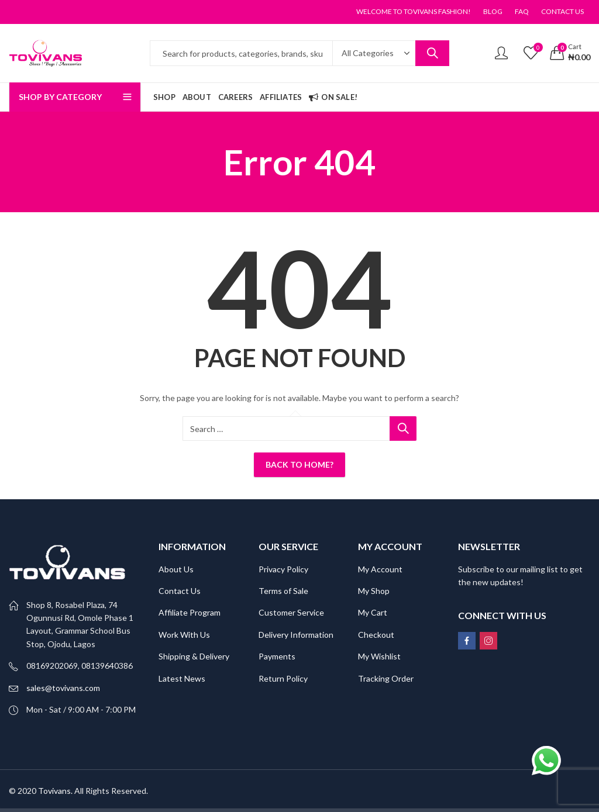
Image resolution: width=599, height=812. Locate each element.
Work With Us (184, 635)
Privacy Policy (283, 569)
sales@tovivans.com (63, 688)
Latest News (182, 678)
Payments (277, 656)
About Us (176, 569)
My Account (380, 569)
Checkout (376, 635)
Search (432, 53)
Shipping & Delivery (194, 656)
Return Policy (283, 678)
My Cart (372, 612)
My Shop (374, 591)
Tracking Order (386, 678)
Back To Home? (299, 464)
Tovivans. (55, 791)
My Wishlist (379, 656)
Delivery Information (296, 635)
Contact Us (180, 591)
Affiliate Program (190, 612)
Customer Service (291, 612)
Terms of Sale (283, 591)
